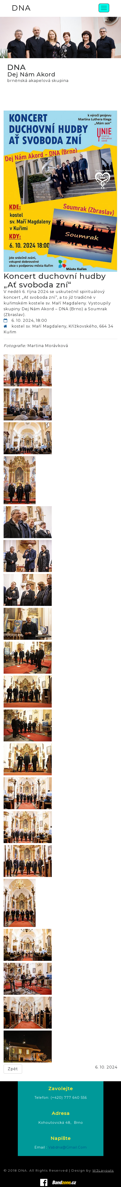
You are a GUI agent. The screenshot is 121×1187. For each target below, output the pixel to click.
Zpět (13, 1069)
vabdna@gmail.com (67, 1147)
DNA (21, 7)
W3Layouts (103, 1170)
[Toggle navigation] (104, 8)
